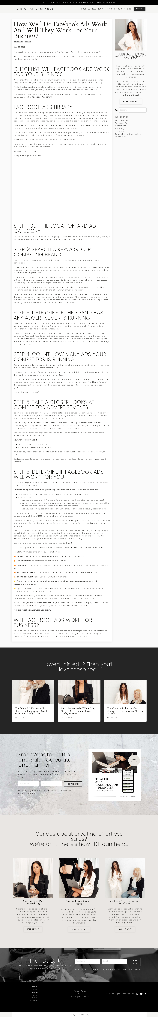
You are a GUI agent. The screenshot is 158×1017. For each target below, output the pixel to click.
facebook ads (18, 41)
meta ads (28, 41)
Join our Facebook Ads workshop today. (32, 610)
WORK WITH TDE (131, 101)
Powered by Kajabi (139, 1007)
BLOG (129, 9)
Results (34, 998)
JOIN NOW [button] (135, 962)
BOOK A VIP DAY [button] (79, 929)
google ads (120, 126)
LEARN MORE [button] (33, 929)
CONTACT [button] (140, 9)
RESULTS (109, 9)
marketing (119, 128)
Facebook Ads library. (42, 97)
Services (34, 992)
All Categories (121, 120)
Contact (34, 1000)
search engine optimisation (128, 134)
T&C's (79, 994)
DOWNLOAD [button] (73, 783)
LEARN (100, 9)
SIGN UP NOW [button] (125, 929)
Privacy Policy (80, 991)
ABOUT (83, 9)
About (34, 989)
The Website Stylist (83, 1015)
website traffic (122, 136)
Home (34, 987)
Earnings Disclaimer (80, 996)
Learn (34, 995)
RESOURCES (119, 9)
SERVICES (92, 9)
